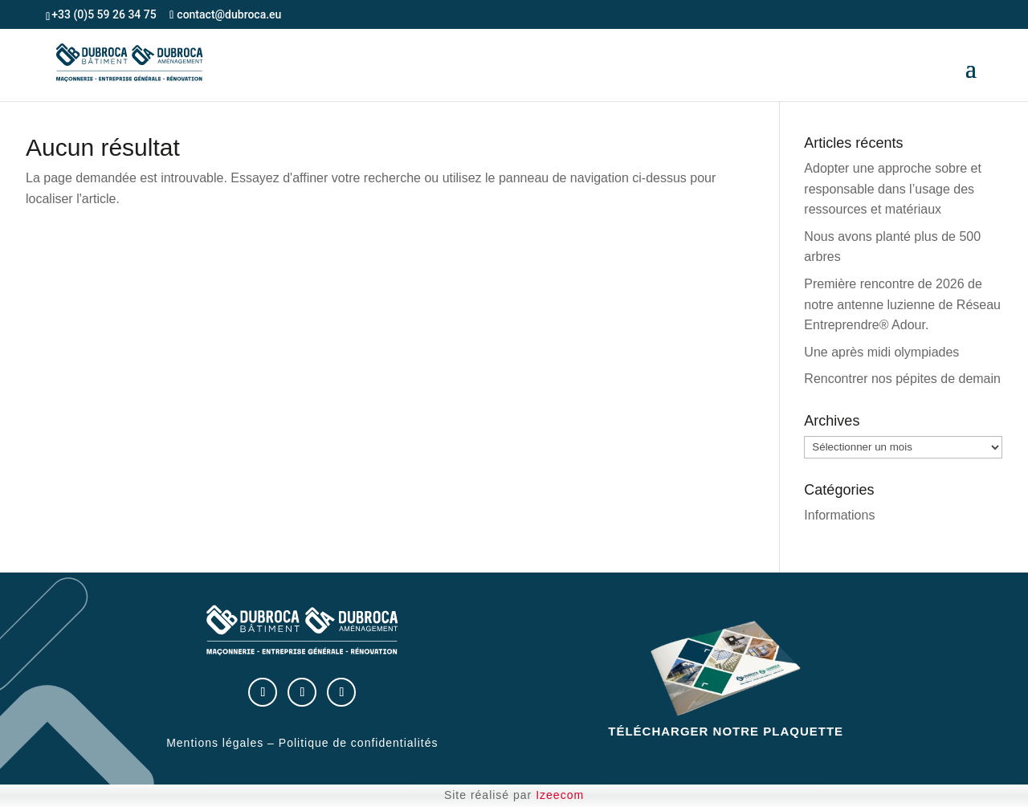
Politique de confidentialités (359, 742)
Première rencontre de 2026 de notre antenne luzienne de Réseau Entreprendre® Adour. (902, 304)
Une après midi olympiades (881, 352)
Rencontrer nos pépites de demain (902, 378)
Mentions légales (214, 742)
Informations (839, 515)
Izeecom (560, 795)
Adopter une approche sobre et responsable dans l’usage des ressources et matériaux (892, 188)
